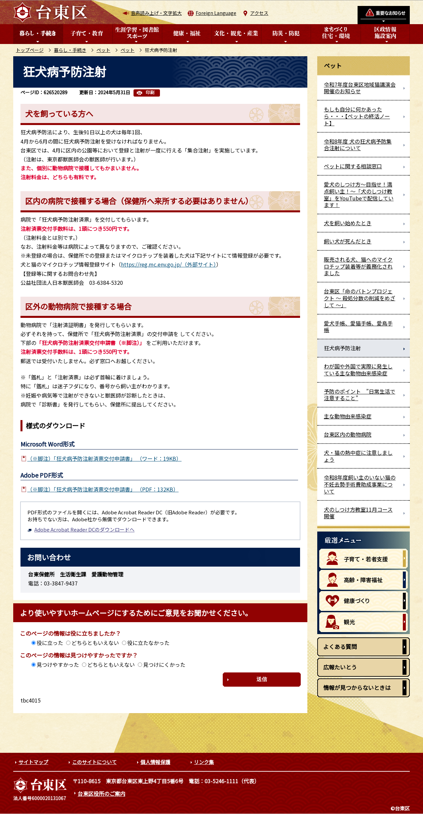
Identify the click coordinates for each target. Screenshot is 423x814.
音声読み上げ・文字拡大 (156, 13)
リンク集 (204, 761)
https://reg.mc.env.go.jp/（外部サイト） (168, 264)
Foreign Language (216, 13)
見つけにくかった (164, 664)
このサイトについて (94, 761)
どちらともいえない (95, 643)
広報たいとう (340, 667)
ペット (103, 50)
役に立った (50, 643)
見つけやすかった (58, 664)
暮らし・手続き (70, 50)
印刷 (150, 92)
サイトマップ (33, 761)
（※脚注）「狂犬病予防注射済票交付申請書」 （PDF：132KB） (102, 489)
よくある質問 (340, 646)
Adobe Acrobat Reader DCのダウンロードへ (81, 529)
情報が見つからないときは (357, 687)
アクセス (259, 13)
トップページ (30, 50)
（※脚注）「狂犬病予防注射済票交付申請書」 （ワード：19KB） (104, 458)
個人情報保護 (155, 761)
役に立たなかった (148, 643)
